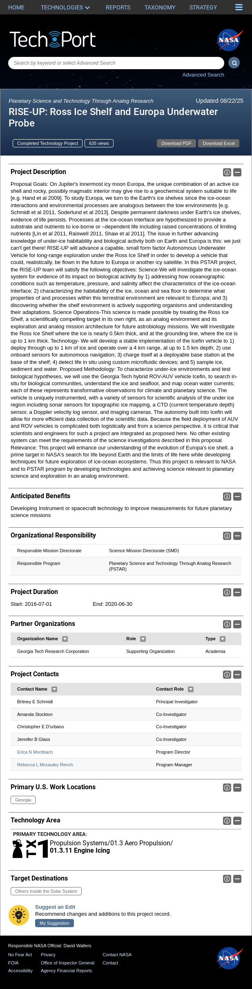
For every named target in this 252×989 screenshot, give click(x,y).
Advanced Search (203, 75)
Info (227, 172)
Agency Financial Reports (66, 970)
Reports (118, 7)
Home (16, 7)
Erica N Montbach (35, 752)
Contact (110, 962)
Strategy (203, 7)
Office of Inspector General (67, 962)
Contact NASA (117, 954)
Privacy (48, 954)
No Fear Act (20, 954)
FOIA (13, 962)
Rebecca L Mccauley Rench (45, 764)
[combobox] (116, 63)
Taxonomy (160, 7)
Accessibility (20, 970)
